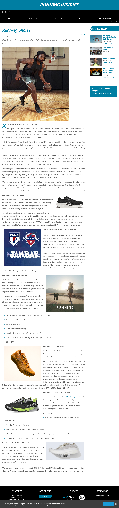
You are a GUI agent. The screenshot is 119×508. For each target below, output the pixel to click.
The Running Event (91, 12)
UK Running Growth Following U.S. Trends (109, 28)
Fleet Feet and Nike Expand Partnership (108, 62)
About (72, 12)
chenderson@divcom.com (16, 490)
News (23, 12)
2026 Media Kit (45, 488)
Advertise (57, 12)
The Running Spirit (108, 40)
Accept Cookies (108, 504)
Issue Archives (40, 12)
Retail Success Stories (109, 45)
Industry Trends (107, 35)
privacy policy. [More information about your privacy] (60, 505)
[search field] (107, 12)
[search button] (117, 12)
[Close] (116, 504)
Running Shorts (109, 50)
